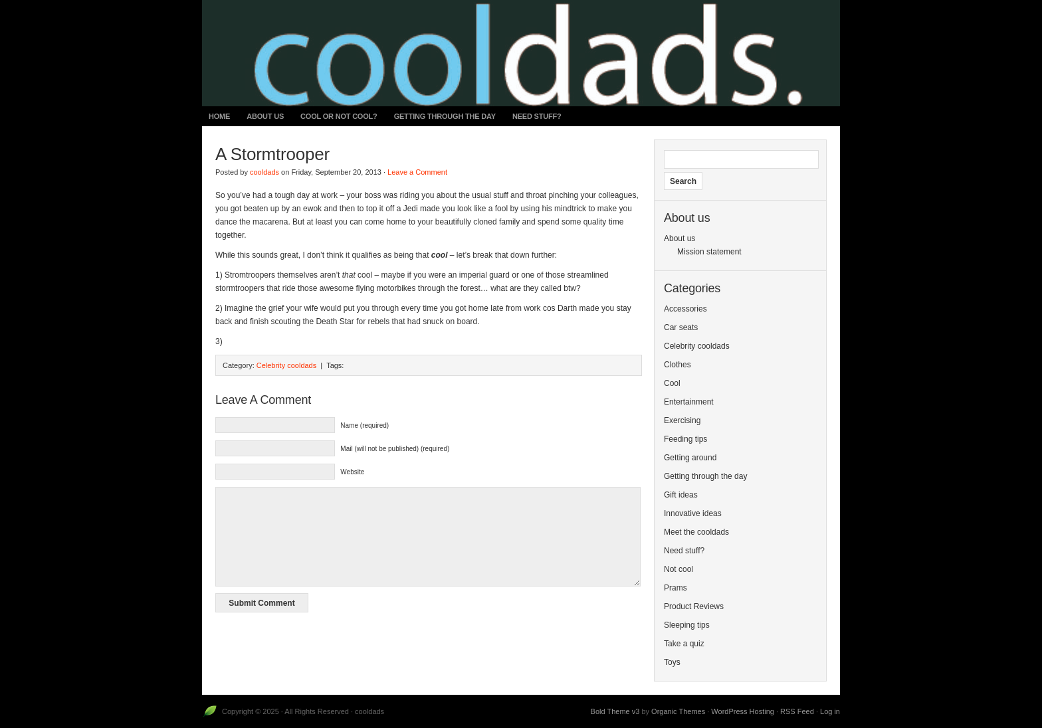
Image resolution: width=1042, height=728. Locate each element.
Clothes (677, 364)
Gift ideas (681, 495)
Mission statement (709, 251)
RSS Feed (797, 711)
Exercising (682, 420)
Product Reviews (694, 606)
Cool (672, 383)
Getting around (690, 457)
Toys (672, 662)
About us (265, 116)
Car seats (681, 327)
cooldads (264, 172)
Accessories (685, 309)
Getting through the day (445, 116)
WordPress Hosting (742, 711)
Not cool (678, 569)
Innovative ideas (693, 513)
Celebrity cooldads (287, 365)
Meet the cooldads (696, 532)
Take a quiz (684, 643)
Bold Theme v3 (615, 711)
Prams (675, 587)
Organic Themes (678, 711)
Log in (830, 711)
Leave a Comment (417, 172)
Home (219, 116)
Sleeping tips (687, 625)
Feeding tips (685, 439)
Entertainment (689, 402)
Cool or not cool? (338, 116)
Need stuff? (537, 116)
